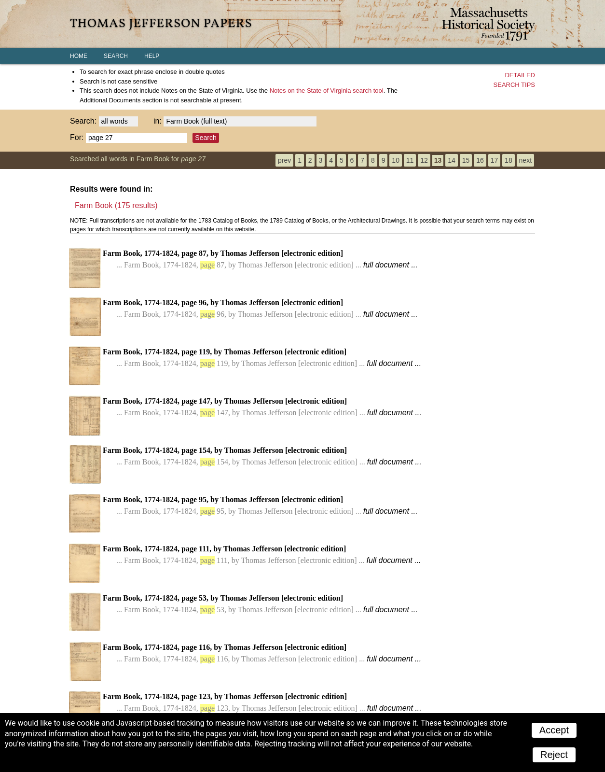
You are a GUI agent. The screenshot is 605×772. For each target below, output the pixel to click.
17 (494, 160)
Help (151, 56)
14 (451, 160)
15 (466, 160)
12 (424, 160)
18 (508, 160)
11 (410, 160)
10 (395, 160)
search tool (327, 90)
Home (78, 56)
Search (116, 56)
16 (480, 160)
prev (284, 160)
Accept (554, 730)
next (525, 160)
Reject (554, 754)
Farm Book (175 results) (116, 205)
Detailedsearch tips (514, 79)
